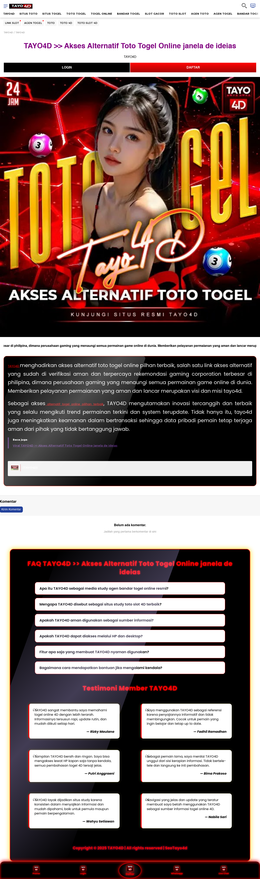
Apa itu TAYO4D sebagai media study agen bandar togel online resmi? (103, 596)
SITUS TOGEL (51, 13)
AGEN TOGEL (223, 13)
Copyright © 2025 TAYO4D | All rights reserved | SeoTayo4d (130, 856)
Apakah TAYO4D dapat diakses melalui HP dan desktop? (91, 644)
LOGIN (67, 67)
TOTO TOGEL (76, 13)
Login (83, 870)
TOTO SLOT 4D (87, 22)
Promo (36, 870)
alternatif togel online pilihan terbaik (91, 412)
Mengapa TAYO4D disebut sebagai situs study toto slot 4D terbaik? (100, 612)
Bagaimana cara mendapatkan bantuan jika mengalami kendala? (100, 676)
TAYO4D (9, 13)
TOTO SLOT (177, 13)
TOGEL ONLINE (101, 13)
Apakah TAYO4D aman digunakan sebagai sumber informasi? (96, 628)
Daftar (130, 870)
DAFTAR (193, 67)
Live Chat (224, 870)
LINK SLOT (12, 22)
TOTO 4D (66, 22)
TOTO (51, 22)
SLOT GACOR (154, 13)
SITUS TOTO (28, 13)
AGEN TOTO (200, 13)
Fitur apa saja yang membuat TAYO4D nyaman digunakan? (94, 660)
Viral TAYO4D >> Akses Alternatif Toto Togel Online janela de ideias (65, 454)
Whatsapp (177, 870)
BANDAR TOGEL (128, 13)
